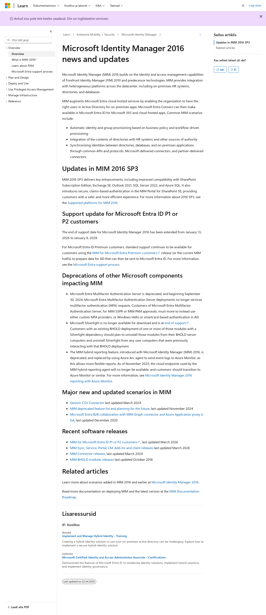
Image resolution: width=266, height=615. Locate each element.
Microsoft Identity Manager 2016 (174, 482)
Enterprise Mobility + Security (96, 34)
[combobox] (28, 40)
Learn (66, 34)
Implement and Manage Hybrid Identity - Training (94, 536)
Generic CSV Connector (87, 402)
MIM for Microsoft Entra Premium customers (124, 253)
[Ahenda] (51, 31)
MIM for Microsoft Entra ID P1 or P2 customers (103, 442)
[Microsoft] (7, 5)
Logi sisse (255, 5)
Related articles (225, 48)
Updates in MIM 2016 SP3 (233, 42)
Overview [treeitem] (18, 54)
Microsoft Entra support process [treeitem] (32, 71)
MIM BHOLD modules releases (92, 459)
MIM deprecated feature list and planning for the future (109, 408)
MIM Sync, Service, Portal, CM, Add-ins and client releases (111, 448)
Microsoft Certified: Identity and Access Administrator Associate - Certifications (114, 557)
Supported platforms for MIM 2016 (93, 202)
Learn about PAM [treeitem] (23, 66)
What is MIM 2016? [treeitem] (24, 60)
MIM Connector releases (87, 453)
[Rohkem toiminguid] (200, 34)
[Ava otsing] (243, 5)
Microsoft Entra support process (96, 264)
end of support (175, 323)
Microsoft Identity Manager (139, 34)
